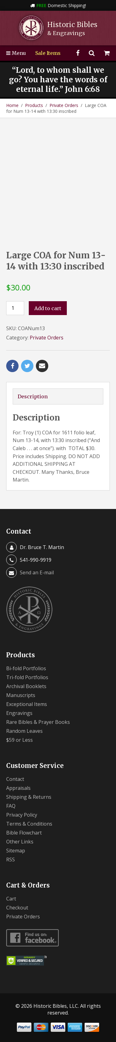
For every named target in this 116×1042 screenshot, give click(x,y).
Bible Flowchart (24, 832)
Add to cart (47, 308)
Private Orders (63, 105)
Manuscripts (20, 695)
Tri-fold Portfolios (27, 677)
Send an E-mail (37, 572)
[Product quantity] (15, 308)
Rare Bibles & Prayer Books (38, 722)
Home (12, 105)
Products (34, 105)
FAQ (10, 805)
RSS (10, 859)
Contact (15, 779)
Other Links (19, 841)
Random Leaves (24, 731)
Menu (16, 53)
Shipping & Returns (28, 797)
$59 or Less (19, 739)
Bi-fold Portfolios (26, 668)
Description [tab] (33, 396)
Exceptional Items (26, 704)
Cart (11, 898)
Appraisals (18, 788)
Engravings (19, 713)
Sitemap (15, 850)
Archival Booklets (26, 686)
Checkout (17, 907)
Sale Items (48, 53)
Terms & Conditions (29, 823)
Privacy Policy (21, 814)
